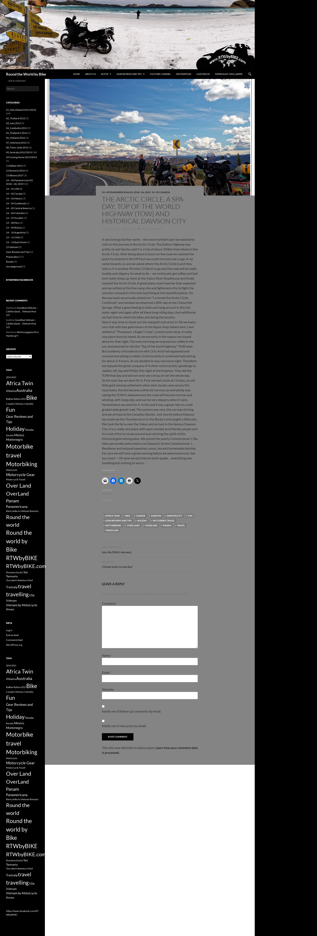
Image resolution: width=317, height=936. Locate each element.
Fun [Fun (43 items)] (10, 409)
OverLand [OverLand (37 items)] (17, 493)
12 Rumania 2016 (15, 170)
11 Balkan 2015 (14, 165)
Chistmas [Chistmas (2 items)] (18, 403)
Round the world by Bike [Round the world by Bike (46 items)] (19, 541)
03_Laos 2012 (13, 123)
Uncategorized (14, 266)
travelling (112, 530)
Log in (9, 630)
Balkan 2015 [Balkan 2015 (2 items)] (20, 399)
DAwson (156, 515)
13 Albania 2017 (14, 175)
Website (108, 689)
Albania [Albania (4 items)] (11, 390)
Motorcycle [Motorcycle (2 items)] (11, 470)
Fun (190, 515)
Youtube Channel (160, 74)
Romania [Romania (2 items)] (34, 511)
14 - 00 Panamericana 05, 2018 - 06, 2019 (126, 192)
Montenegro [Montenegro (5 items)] (14, 439)
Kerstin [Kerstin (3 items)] (10, 435)
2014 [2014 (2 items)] (8, 377)
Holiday (142, 520)
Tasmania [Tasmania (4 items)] (12, 576)
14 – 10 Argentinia (15, 232)
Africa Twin (112, 515)
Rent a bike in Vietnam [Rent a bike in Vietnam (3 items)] (17, 511)
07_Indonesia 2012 (16, 142)
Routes (10, 261)
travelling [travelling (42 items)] (17, 594)
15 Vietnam (12, 247)
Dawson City (174, 515)
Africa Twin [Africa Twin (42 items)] (19, 383)
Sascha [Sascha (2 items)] (19, 572)
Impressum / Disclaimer (228, 74)
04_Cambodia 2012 (16, 128)
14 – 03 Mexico (14, 198)
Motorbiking (113, 525)
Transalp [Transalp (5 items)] (12, 587)
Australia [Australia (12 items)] (24, 390)
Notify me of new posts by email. (124, 726)
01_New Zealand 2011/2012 (21, 109)
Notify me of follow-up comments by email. (131, 711)
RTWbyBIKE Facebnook (19, 280)
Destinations (183, 74)
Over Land (133, 525)
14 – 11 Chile (13, 237)
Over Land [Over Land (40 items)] (18, 485)
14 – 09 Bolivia (14, 227)
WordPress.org (14, 644)
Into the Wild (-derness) (150, 549)
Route (104, 74)
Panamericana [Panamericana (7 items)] (16, 507)
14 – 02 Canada (14, 193)
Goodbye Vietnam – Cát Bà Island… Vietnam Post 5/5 (22, 311)
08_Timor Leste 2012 (17, 147)
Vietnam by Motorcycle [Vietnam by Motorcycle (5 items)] (21, 605)
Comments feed (14, 639)
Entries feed (12, 635)
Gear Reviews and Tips (129, 74)
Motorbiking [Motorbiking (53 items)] (21, 464)
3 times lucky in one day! (150, 563)
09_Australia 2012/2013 (19, 152)
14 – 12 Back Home (16, 242)
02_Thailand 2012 (15, 118)
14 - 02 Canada (161, 192)
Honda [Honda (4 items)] (29, 429)
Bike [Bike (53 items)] (31, 397)
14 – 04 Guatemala (16, 203)
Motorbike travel (164, 520)
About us (90, 74)
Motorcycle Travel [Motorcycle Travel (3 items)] (15, 479)
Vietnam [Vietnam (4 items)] (11, 600)
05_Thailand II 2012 (16, 132)
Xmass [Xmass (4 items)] (10, 609)
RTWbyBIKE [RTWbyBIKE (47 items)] (21, 558)
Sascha (130, 228)
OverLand (151, 525)
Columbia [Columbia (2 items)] (28, 403)
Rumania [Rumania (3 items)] (11, 572)
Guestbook (203, 74)
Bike (127, 515)
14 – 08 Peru (12, 222)
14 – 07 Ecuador (14, 217)
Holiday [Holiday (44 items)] (15, 428)
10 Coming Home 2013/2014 (21, 157)
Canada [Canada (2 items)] (10, 403)
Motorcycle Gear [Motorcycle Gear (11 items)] (20, 474)
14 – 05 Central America (19, 208)
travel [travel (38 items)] (24, 586)
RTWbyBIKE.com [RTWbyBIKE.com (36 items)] (26, 566)
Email (106, 672)
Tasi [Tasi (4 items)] (25, 572)
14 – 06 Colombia (15, 213)
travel (181, 525)
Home (76, 74)
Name (107, 655)
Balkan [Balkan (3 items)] (9, 398)
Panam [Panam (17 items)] (12, 500)
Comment (110, 603)
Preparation (12, 256)
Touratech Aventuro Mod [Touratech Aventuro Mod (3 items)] (19, 580)
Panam (167, 525)
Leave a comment (152, 228)
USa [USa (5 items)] (32, 595)
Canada (140, 515)
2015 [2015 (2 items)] (13, 377)
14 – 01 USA (12, 188)
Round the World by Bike (26, 74)
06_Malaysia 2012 (15, 137)
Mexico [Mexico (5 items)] (19, 435)
